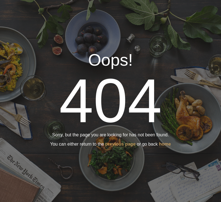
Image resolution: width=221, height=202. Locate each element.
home (165, 144)
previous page (120, 144)
